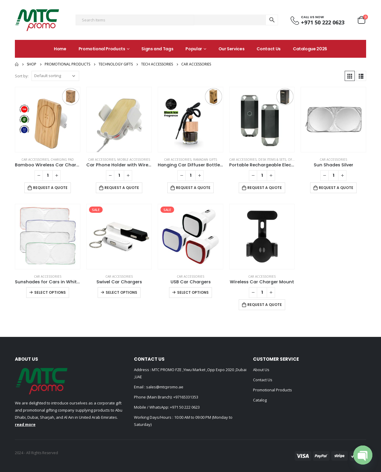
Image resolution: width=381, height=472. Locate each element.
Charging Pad (62, 159)
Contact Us (269, 49)
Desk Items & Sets (272, 159)
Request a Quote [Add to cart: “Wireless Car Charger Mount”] (264, 304)
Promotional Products (102, 49)
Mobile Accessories (133, 159)
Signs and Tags (157, 49)
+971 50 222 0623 (185, 407)
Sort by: (22, 76)
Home (60, 49)
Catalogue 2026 (310, 49)
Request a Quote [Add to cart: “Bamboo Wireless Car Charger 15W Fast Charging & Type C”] (50, 187)
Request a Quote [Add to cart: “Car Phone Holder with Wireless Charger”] (121, 187)
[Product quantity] (48, 175)
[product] (47, 119)
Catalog (260, 400)
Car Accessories (35, 159)
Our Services (231, 49)
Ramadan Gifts (205, 159)
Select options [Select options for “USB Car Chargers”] (193, 292)
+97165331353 (185, 397)
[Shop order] (55, 76)
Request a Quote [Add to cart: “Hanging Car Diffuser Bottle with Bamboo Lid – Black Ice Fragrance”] (193, 187)
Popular (193, 49)
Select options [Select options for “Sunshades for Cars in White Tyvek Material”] (50, 292)
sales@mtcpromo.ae (164, 387)
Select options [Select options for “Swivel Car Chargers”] (121, 292)
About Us (261, 369)
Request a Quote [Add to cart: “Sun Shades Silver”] (336, 187)
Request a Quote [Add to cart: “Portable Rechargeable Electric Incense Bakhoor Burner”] (264, 187)
